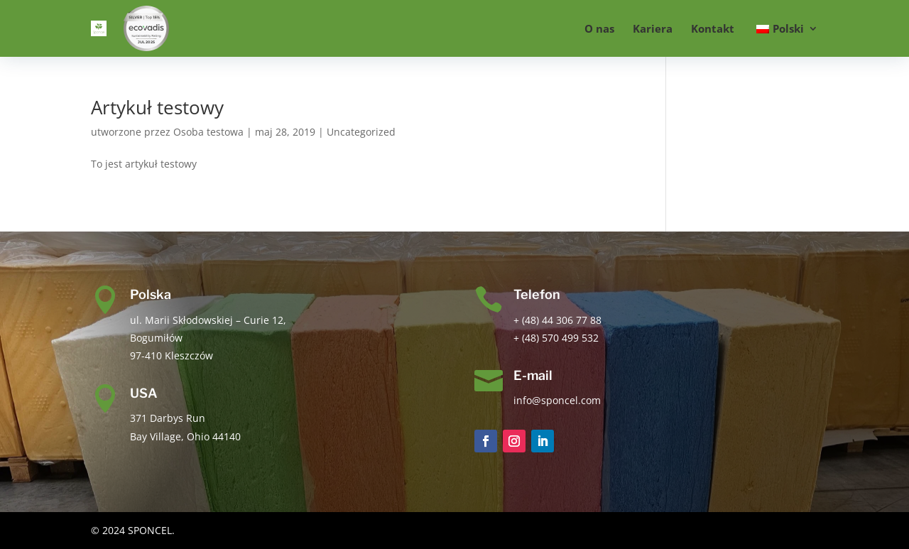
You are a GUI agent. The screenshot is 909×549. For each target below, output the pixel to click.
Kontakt (712, 29)
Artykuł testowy (157, 107)
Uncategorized (361, 131)
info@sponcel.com (557, 400)
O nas (599, 29)
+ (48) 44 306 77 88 (557, 320)
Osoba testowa (208, 131)
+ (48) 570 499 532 (556, 337)
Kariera (653, 29)
